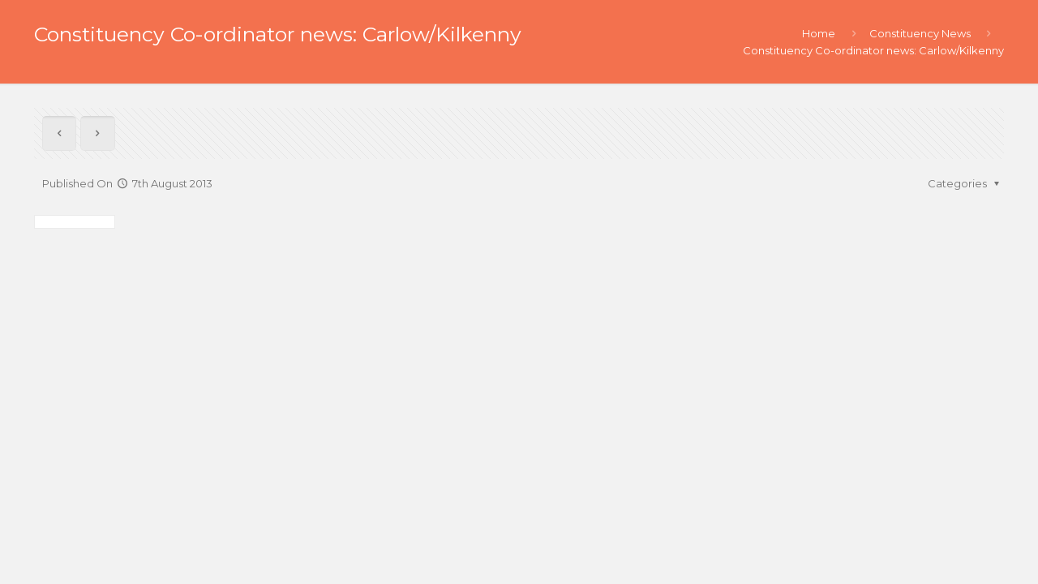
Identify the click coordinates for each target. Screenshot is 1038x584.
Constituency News (920, 33)
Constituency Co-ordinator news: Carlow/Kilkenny (873, 50)
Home (818, 33)
